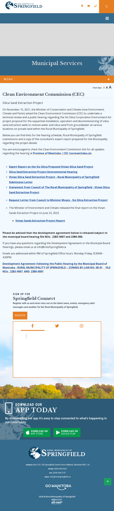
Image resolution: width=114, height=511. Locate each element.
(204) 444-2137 (57, 473)
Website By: (57, 501)
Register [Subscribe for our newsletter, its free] (20, 315)
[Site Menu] (57, 79)
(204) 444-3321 (57, 469)
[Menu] (108, 18)
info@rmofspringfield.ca (58, 477)
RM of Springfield (41, 336)
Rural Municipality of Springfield (23, 5)
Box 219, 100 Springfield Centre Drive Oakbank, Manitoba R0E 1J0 (58, 465)
